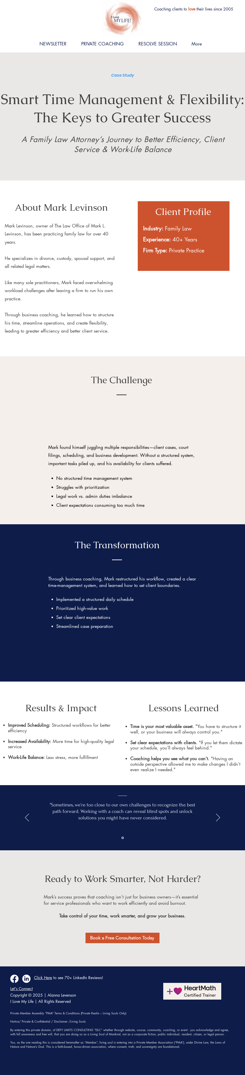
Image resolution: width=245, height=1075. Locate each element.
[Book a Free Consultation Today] (123, 938)
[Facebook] (14, 979)
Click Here (43, 977)
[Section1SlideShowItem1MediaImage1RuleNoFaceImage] (123, 838)
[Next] (218, 818)
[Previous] (27, 818)
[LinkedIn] (26, 979)
